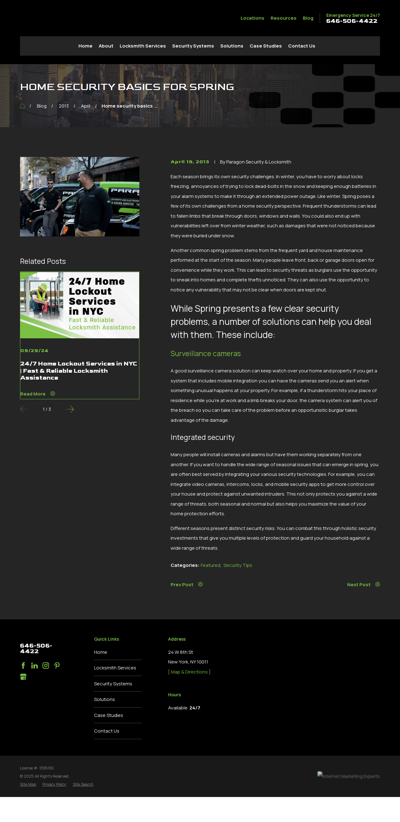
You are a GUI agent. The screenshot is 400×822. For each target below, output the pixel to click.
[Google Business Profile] (23, 676)
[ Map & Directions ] (189, 671)
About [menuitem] (106, 46)
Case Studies (108, 715)
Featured (210, 565)
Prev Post (187, 585)
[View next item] (68, 409)
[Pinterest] (57, 665)
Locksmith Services (115, 667)
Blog (308, 18)
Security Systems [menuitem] (193, 46)
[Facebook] (23, 665)
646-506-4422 (352, 21)
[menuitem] (28, 784)
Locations (252, 18)
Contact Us (106, 731)
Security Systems (113, 683)
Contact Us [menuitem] (301, 46)
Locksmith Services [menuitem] (143, 46)
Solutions (104, 699)
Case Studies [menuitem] (266, 46)
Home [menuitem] (85, 46)
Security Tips (237, 565)
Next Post (363, 585)
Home (100, 652)
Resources (284, 18)
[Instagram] (45, 665)
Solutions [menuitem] (231, 46)
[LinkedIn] (34, 665)
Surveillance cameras (206, 353)
